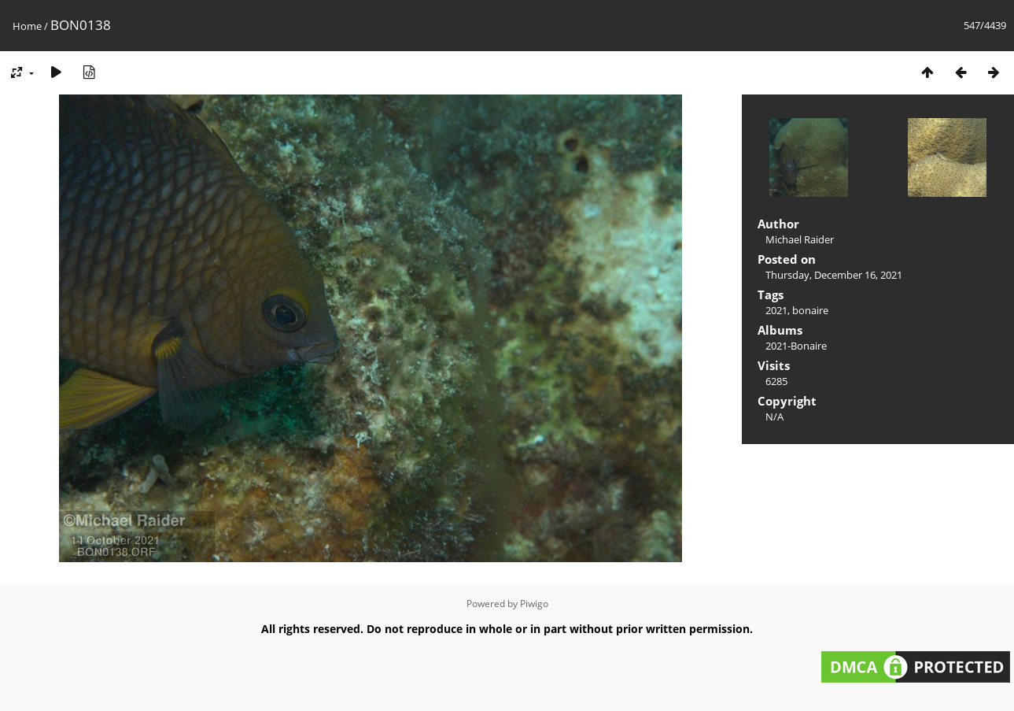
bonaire (810, 310)
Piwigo (534, 603)
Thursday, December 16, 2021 (833, 275)
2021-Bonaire (796, 346)
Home (27, 26)
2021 (776, 310)
